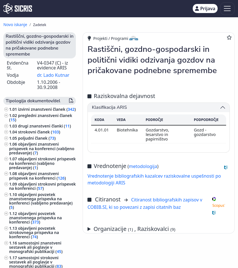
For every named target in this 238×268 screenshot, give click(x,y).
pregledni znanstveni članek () (40, 117)
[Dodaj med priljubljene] (229, 37)
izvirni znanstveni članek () (47, 109)
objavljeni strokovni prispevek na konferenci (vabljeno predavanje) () (42, 163)
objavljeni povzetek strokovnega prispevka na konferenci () (34, 232)
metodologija (143, 166)
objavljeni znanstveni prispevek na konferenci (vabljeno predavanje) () (41, 148)
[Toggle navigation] (227, 8)
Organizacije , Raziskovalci (134, 229)
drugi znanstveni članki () (44, 126)
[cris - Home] (17, 8)
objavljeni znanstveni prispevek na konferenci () (37, 175)
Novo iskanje (15, 24)
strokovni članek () (39, 132)
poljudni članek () (37, 138)
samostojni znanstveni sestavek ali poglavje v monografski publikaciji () (36, 247)
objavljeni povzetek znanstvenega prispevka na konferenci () (35, 218)
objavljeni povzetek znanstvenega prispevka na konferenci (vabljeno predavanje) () (40, 201)
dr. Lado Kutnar (53, 75)
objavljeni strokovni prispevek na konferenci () (42, 186)
